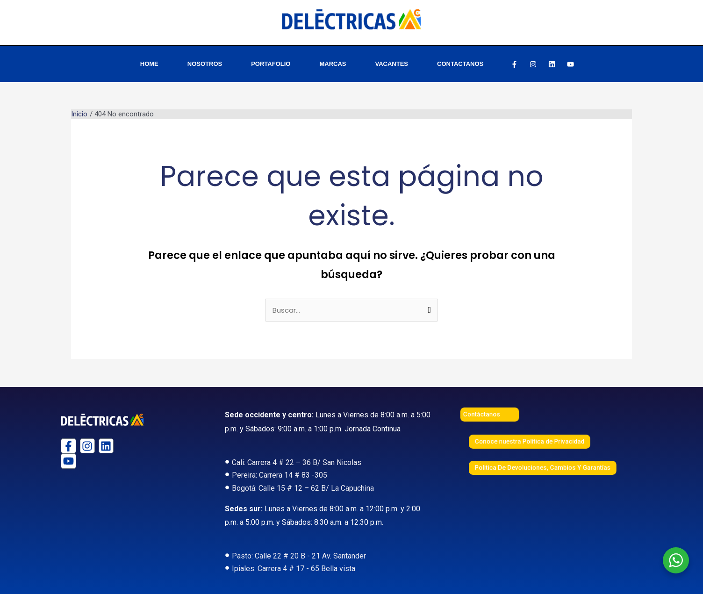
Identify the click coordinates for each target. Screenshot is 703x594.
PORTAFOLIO (270, 63)
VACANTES (392, 63)
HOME (149, 63)
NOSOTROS (204, 63)
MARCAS (332, 63)
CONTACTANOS (460, 63)
